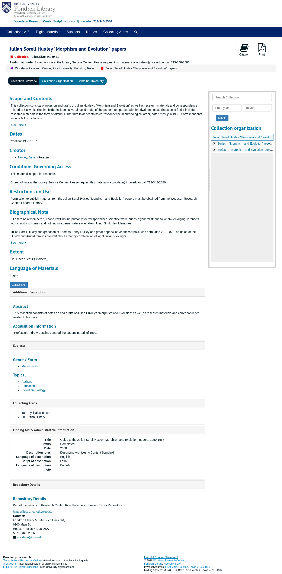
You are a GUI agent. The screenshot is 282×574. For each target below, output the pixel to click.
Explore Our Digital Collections (20, 566)
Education (28, 386)
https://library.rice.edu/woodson (33, 511)
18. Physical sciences (36, 412)
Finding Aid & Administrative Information (43, 430)
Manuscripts (30, 366)
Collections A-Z (18, 32)
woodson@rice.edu (29, 537)
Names (91, 32)
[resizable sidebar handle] (209, 179)
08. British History (33, 417)
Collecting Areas (115, 32)
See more (18, 124)
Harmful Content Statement (161, 557)
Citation (244, 49)
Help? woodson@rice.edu (72, 21)
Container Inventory (90, 81)
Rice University (172, 563)
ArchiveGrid (10, 563)
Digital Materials (48, 32)
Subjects (73, 32)
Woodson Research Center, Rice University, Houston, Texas (54, 68)
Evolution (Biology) (34, 390)
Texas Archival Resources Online (22, 560)
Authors (27, 381)
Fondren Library (153, 563)
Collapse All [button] (18, 284)
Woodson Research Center (34, 21)
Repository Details (26, 484)
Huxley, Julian (27, 157)
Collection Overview (24, 81)
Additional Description (29, 292)
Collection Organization (57, 81)
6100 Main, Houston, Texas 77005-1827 (188, 566)
